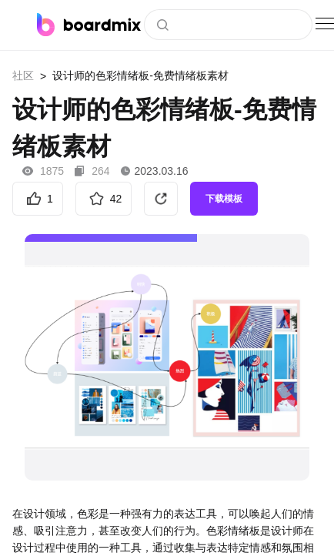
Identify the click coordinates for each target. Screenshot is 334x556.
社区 (23, 75)
